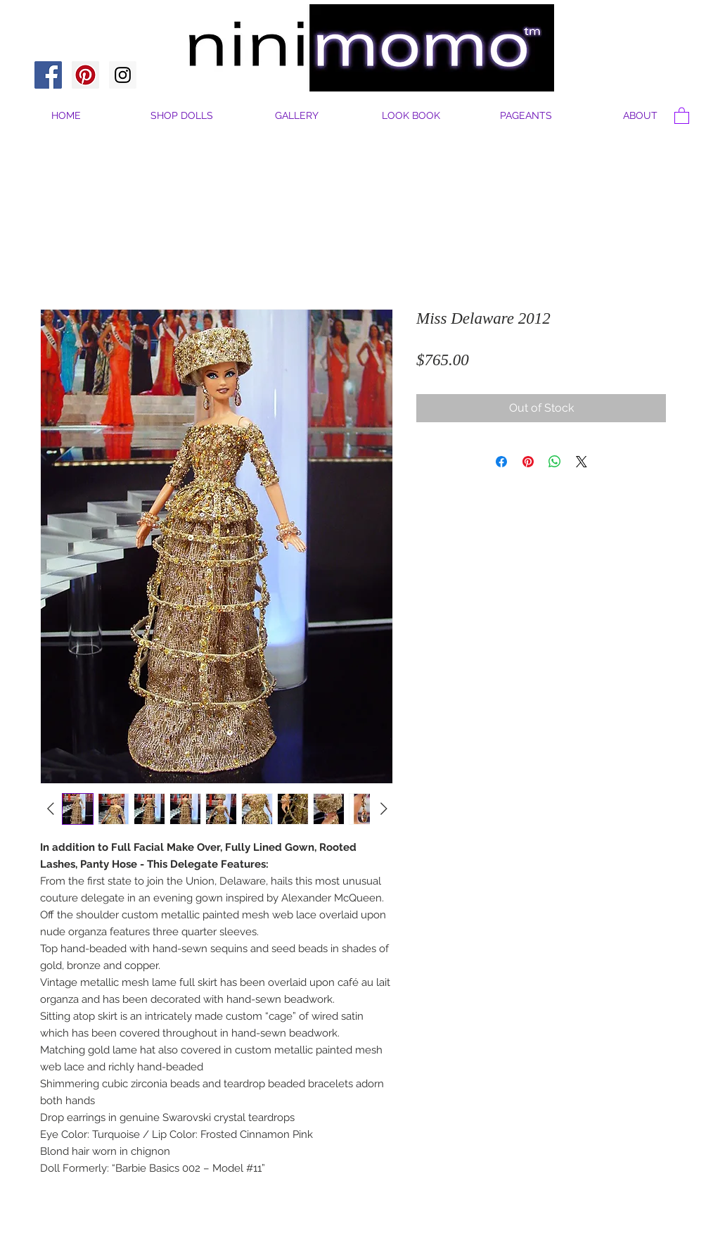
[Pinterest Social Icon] (85, 75)
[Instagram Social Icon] (122, 75)
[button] (640, 116)
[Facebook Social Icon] (48, 75)
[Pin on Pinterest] (528, 461)
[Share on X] (581, 461)
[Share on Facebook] (501, 461)
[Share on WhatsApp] (554, 461)
